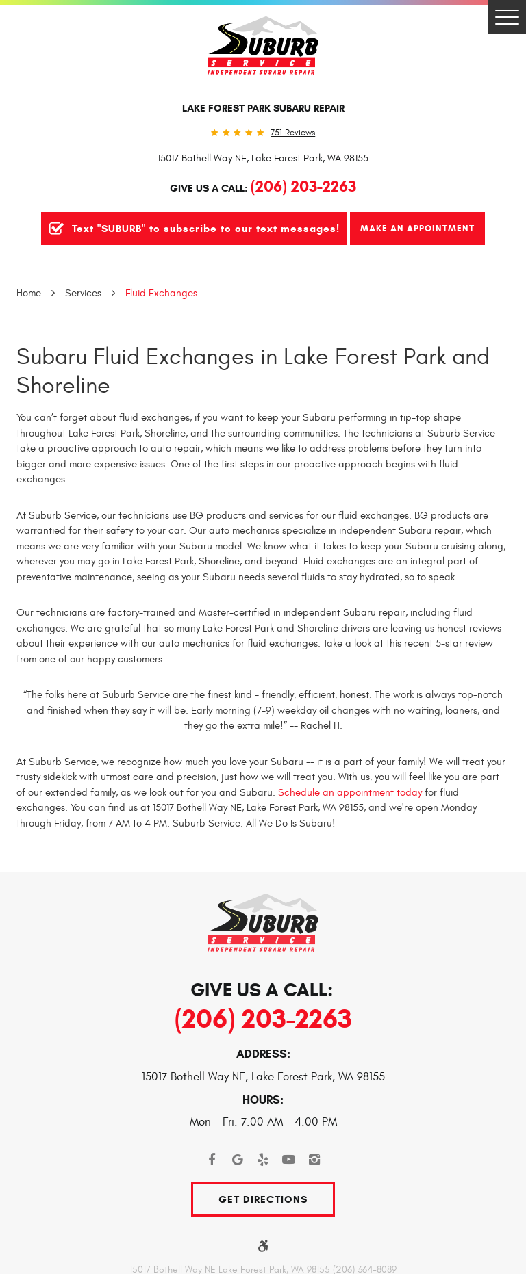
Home (28, 293)
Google (238, 1160)
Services (83, 293)
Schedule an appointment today (350, 792)
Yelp (263, 1160)
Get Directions (263, 1199)
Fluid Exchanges (161, 293)
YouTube (289, 1160)
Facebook (212, 1160)
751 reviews (293, 133)
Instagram (314, 1160)
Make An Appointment (417, 228)
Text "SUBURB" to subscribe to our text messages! (206, 228)
